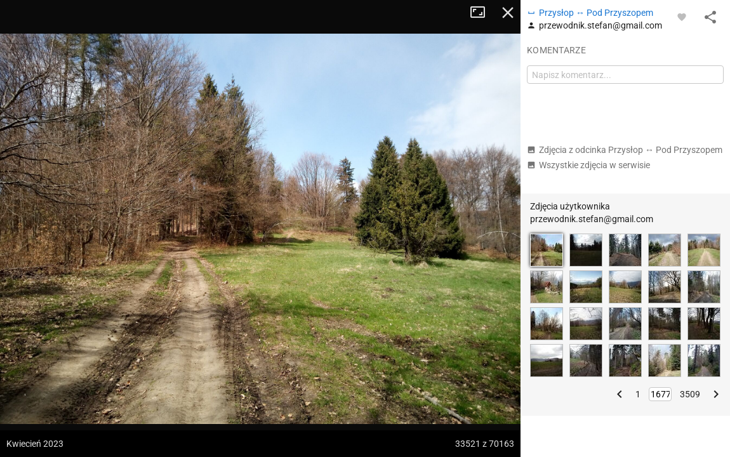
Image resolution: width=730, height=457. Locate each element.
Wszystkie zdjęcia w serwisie (588, 165)
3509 (690, 394)
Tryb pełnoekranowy (482, 12)
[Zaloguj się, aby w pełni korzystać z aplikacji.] (682, 16)
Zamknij (508, 12)
